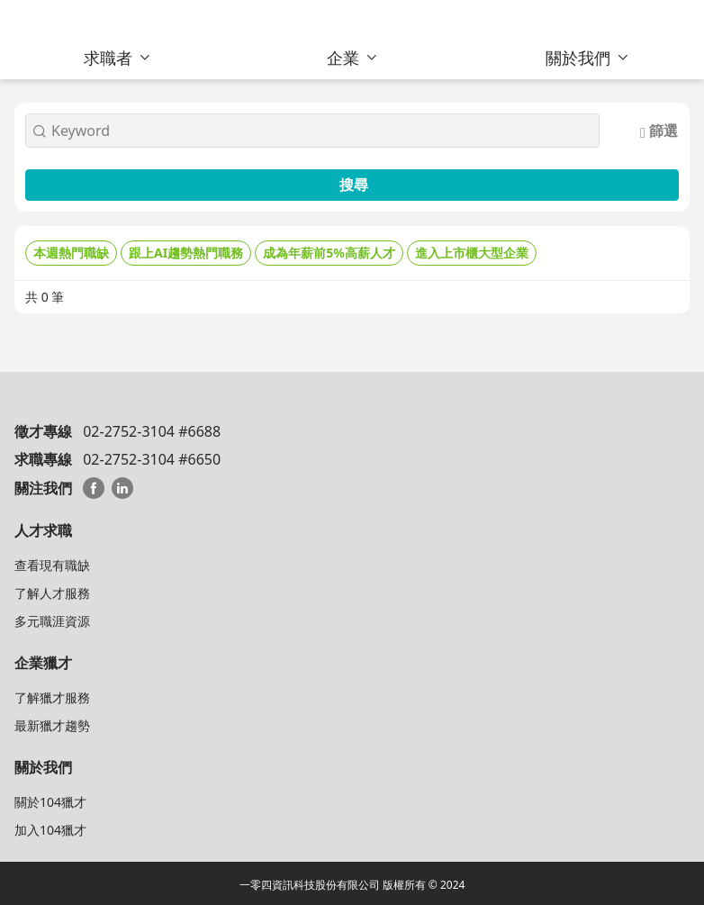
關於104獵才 (50, 801)
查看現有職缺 (52, 565)
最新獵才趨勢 (52, 725)
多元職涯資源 (52, 620)
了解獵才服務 (52, 697)
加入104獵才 (50, 829)
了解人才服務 (52, 593)
